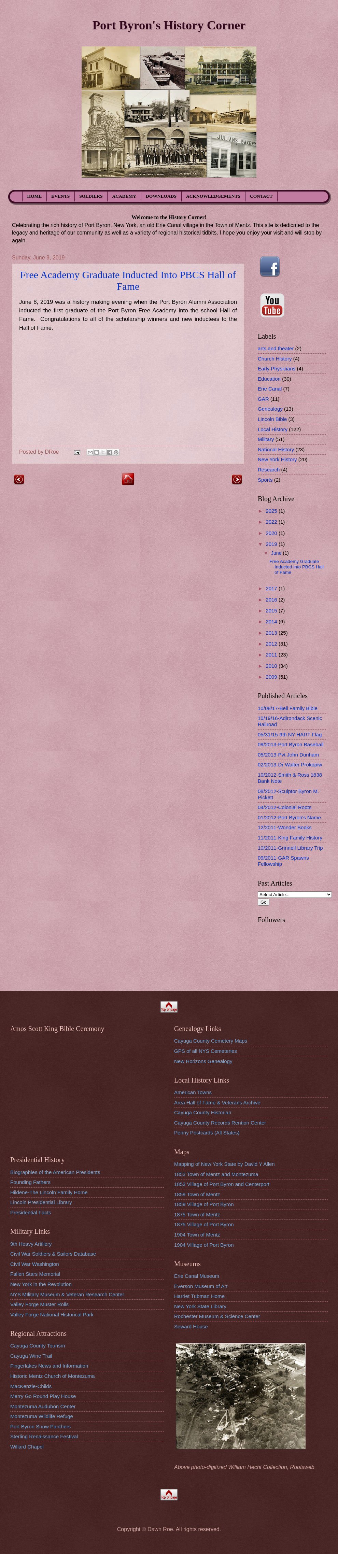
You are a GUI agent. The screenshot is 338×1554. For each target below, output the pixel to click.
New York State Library (200, 1306)
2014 (272, 621)
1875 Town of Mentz (197, 1214)
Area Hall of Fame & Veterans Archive (217, 1102)
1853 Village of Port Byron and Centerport (221, 1184)
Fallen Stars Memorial (35, 1274)
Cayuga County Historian (202, 1112)
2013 (272, 633)
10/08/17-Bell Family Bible (288, 708)
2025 (272, 511)
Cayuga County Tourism (37, 1345)
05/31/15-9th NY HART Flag (290, 734)
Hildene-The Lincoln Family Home (49, 1192)
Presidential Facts (30, 1212)
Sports (265, 480)
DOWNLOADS (161, 196)
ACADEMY (124, 196)
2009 (272, 677)
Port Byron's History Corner (169, 25)
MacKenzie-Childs (31, 1386)
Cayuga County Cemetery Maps (210, 1041)
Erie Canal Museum (196, 1276)
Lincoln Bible (272, 419)
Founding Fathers (30, 1182)
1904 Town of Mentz (197, 1235)
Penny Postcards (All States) (207, 1132)
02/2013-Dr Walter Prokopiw (290, 764)
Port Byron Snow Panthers (40, 1426)
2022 (272, 522)
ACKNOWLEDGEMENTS (213, 196)
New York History (277, 459)
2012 (272, 644)
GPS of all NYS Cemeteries (205, 1051)
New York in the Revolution (41, 1284)
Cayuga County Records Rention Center (220, 1123)
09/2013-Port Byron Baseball (290, 744)
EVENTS (60, 196)
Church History (275, 359)
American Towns (193, 1092)
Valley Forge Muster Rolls (39, 1304)
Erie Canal (270, 389)
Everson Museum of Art (200, 1286)
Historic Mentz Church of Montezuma (52, 1376)
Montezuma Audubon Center (43, 1406)
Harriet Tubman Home (199, 1296)
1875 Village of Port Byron (204, 1224)
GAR (263, 399)
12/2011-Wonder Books (285, 827)
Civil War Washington (34, 1264)
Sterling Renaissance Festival (44, 1436)
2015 (272, 610)
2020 (272, 533)
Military (266, 439)
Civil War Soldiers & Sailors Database (53, 1254)
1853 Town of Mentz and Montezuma (216, 1174)
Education (269, 379)
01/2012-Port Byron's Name (289, 817)
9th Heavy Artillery (31, 1244)
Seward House (191, 1326)
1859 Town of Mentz (197, 1194)
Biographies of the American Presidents (55, 1172)
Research (269, 469)
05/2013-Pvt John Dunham (288, 755)
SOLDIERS (90, 196)
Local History (272, 429)
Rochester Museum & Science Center (217, 1316)
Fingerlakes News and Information (49, 1366)
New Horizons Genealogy (203, 1061)
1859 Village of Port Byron (204, 1204)
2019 (272, 544)
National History (276, 449)
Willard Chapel (27, 1447)
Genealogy (270, 409)
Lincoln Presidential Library (41, 1202)
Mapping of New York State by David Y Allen (224, 1164)
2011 (272, 655)
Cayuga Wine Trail (31, 1356)
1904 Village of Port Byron (204, 1245)
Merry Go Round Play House (43, 1396)
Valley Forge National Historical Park (52, 1314)
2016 (272, 600)
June (277, 553)
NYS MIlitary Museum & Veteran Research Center (67, 1294)
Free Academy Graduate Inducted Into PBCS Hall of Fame (128, 280)
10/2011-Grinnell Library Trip (290, 848)
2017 (272, 588)
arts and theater (276, 348)
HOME (34, 196)
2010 (272, 666)
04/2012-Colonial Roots (284, 807)
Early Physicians (276, 368)
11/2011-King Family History (290, 837)
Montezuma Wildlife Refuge (41, 1416)
